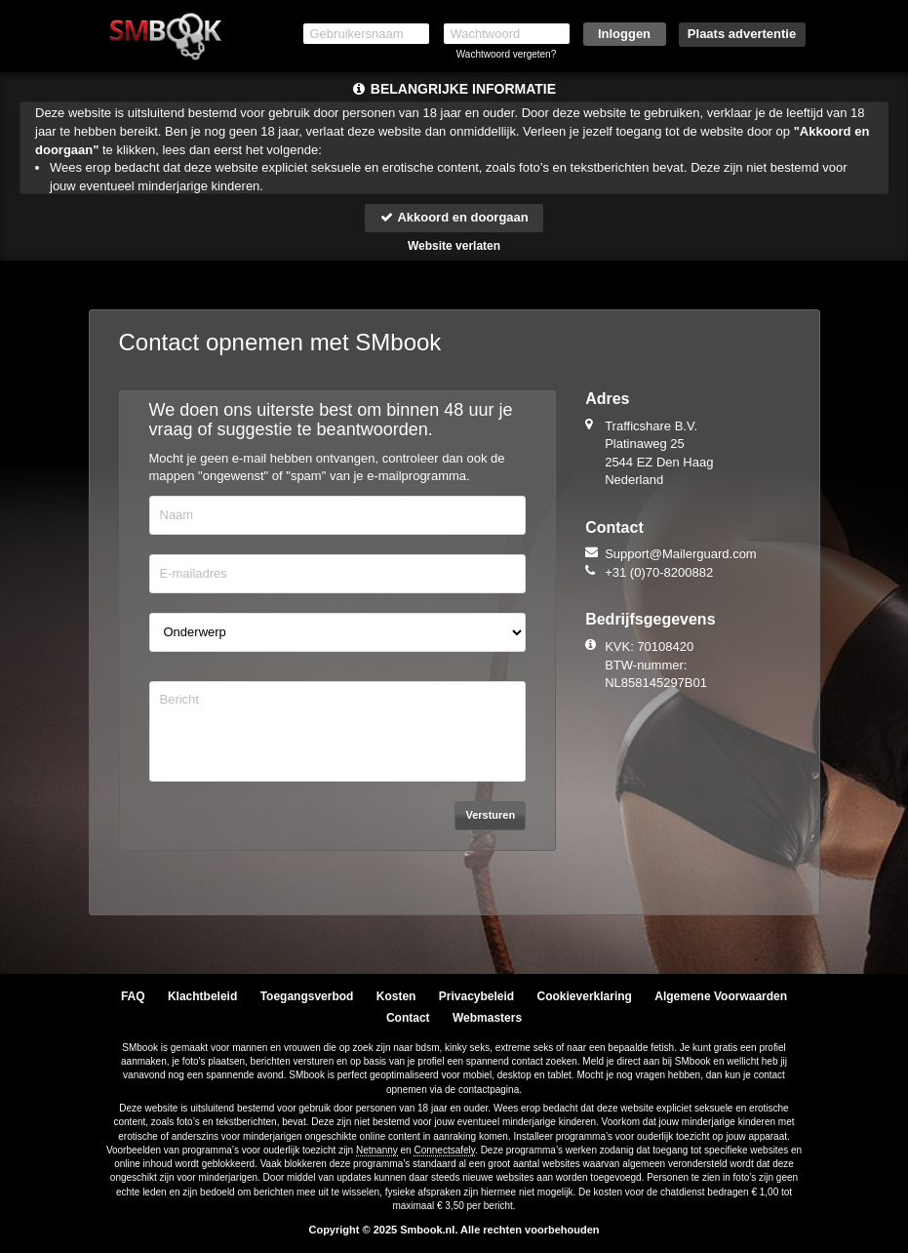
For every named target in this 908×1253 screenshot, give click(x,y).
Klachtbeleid (202, 996)
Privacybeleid (476, 996)
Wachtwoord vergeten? (506, 54)
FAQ (133, 996)
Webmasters (487, 1018)
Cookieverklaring (584, 996)
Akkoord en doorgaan (453, 217)
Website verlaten (454, 246)
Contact (408, 1018)
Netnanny (377, 1150)
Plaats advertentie (742, 33)
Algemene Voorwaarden (720, 996)
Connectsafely (444, 1150)
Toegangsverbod (307, 996)
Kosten (396, 996)
